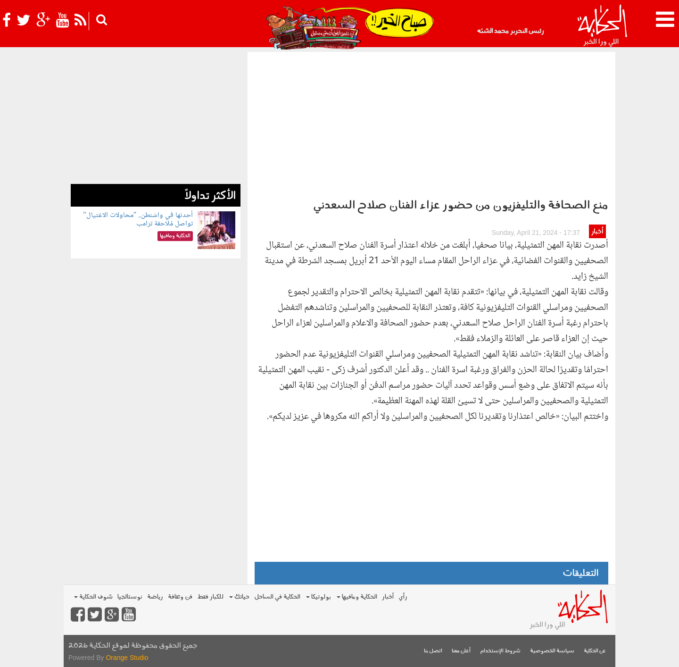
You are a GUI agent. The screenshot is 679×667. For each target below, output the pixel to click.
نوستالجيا (129, 596)
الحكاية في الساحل (277, 596)
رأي (402, 596)
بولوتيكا (318, 596)
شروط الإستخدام (500, 651)
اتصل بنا (433, 651)
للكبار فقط (210, 596)
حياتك (239, 596)
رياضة (155, 596)
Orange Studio (127, 657)
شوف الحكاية (93, 596)
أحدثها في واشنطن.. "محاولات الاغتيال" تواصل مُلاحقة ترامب (138, 219)
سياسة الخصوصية (552, 651)
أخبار (597, 232)
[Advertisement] (431, 123)
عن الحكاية (595, 651)
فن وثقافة (180, 596)
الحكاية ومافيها (357, 596)
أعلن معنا (461, 651)
